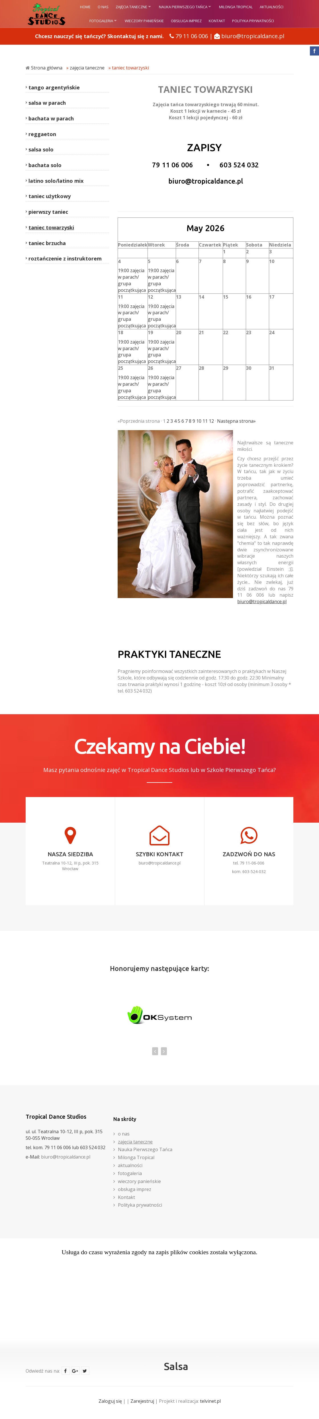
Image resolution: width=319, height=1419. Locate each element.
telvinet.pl (210, 1401)
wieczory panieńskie (144, 20)
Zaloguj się (110, 1401)
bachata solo (45, 165)
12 (211, 421)
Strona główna (46, 68)
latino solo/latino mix (55, 180)
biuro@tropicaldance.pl (252, 36)
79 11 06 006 (191, 36)
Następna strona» (236, 421)
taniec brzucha (47, 243)
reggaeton (42, 134)
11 (205, 421)
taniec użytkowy (49, 196)
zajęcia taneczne (131, 6)
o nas (103, 6)
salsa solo (41, 149)
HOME (85, 6)
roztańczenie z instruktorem (65, 258)
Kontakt (217, 20)
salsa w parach (47, 102)
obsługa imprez (186, 20)
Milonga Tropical (236, 6)
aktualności (271, 6)
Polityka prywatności (253, 20)
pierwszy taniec (48, 211)
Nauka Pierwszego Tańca (183, 6)
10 (198, 421)
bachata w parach (51, 118)
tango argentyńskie (54, 87)
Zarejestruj (142, 1401)
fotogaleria (101, 20)
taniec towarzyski (130, 68)
